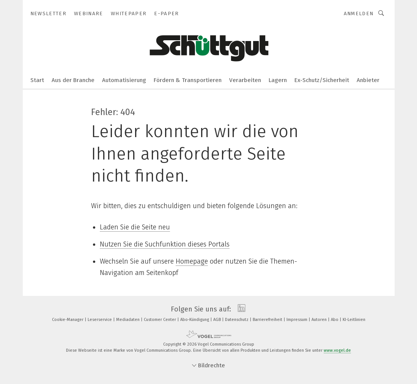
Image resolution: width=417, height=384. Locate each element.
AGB (217, 319)
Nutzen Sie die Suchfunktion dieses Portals (165, 244)
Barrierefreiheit (268, 319)
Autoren (320, 319)
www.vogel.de (337, 350)
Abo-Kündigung (195, 319)
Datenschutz (237, 319)
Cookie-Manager (68, 319)
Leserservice (100, 319)
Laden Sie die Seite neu (135, 227)
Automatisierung (124, 80)
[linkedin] (239, 309)
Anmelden (359, 13)
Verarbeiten (245, 80)
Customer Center (160, 319)
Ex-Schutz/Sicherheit (321, 80)
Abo (335, 319)
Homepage (192, 261)
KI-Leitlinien (354, 319)
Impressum (297, 319)
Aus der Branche (73, 80)
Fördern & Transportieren (188, 80)
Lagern (278, 80)
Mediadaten (128, 319)
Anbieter (368, 80)
